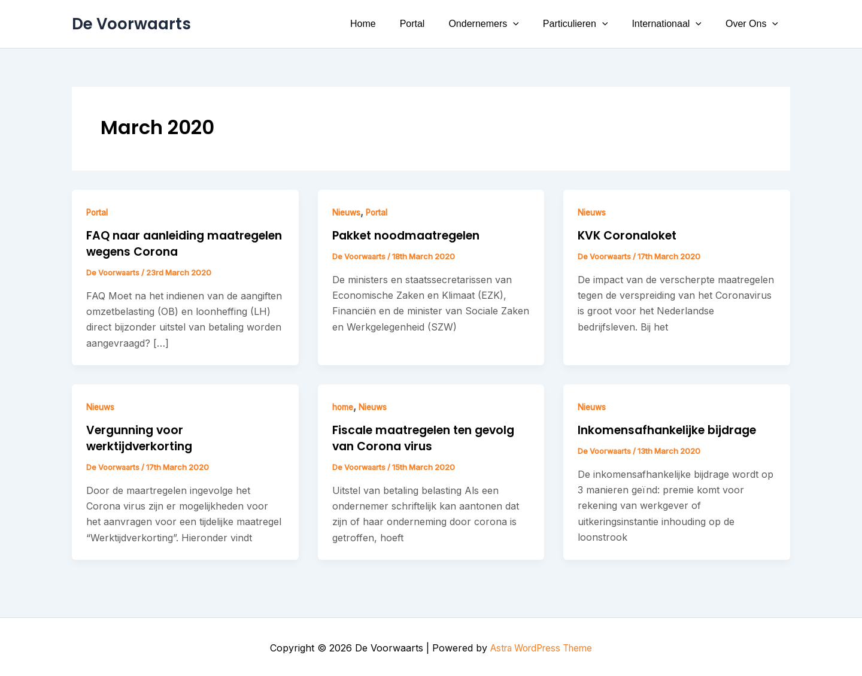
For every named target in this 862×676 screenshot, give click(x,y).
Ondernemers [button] (500, 24)
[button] (530, 24)
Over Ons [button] (754, 24)
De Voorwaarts (131, 24)
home (344, 406)
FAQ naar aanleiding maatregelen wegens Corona (177, 243)
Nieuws (348, 212)
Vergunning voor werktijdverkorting (142, 436)
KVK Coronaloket (629, 235)
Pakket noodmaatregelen (411, 235)
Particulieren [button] (587, 24)
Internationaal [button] (674, 24)
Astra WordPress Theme (541, 646)
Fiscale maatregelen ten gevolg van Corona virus (430, 436)
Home (389, 24)
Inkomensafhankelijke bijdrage (672, 428)
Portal (434, 24)
